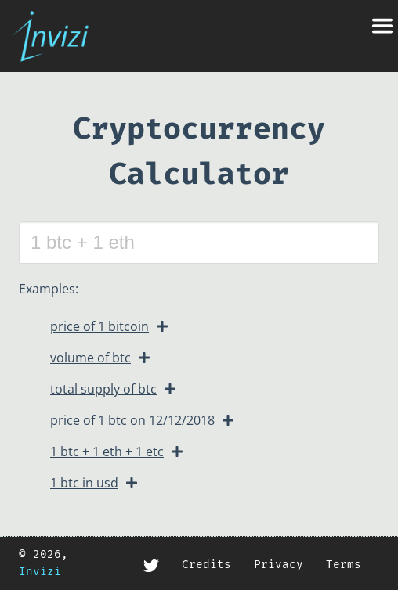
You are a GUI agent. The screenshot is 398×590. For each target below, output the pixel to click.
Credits (206, 564)
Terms (343, 564)
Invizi (40, 571)
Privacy (278, 564)
